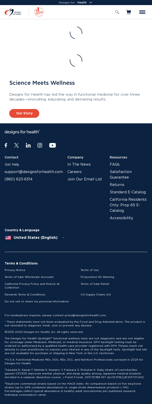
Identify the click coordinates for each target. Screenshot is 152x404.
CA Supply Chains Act (96, 294)
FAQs (115, 164)
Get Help (12, 164)
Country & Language (22, 230)
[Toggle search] (117, 12)
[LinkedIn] (28, 145)
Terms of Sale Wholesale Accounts (29, 277)
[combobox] (35, 238)
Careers (74, 172)
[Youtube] (52, 145)
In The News (79, 164)
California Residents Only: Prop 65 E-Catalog (128, 205)
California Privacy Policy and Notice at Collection (32, 285)
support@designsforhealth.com (34, 172)
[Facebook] (6, 145)
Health (85, 2)
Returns (117, 185)
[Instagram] (39, 145)
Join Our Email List (84, 179)
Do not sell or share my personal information (37, 301)
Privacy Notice (15, 270)
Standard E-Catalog (128, 192)
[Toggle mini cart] (129, 12)
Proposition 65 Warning (97, 277)
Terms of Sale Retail (95, 283)
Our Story (24, 113)
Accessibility (121, 218)
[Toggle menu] (142, 12)
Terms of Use (90, 270)
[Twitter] (16, 145)
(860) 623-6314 (19, 179)
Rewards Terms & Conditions (25, 294)
